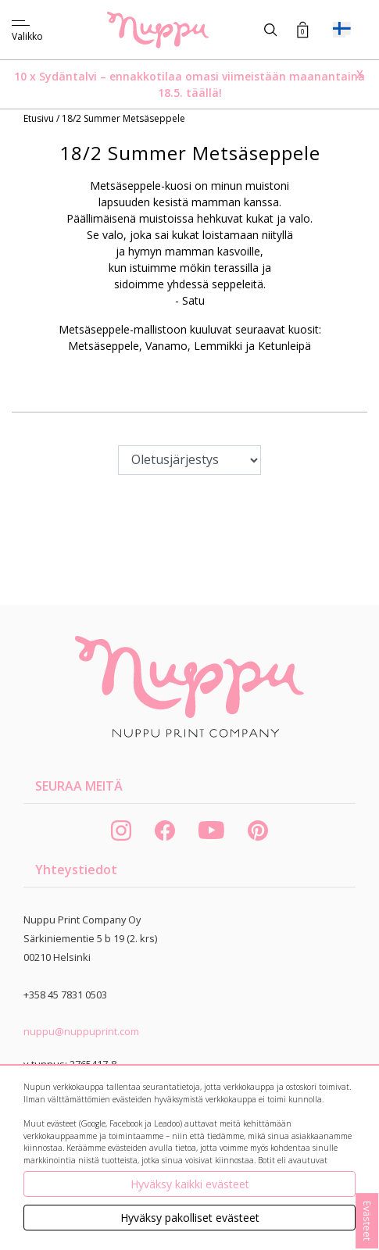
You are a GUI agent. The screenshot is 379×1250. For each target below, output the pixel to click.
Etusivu (39, 118)
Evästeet (367, 1221)
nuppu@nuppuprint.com (81, 1031)
